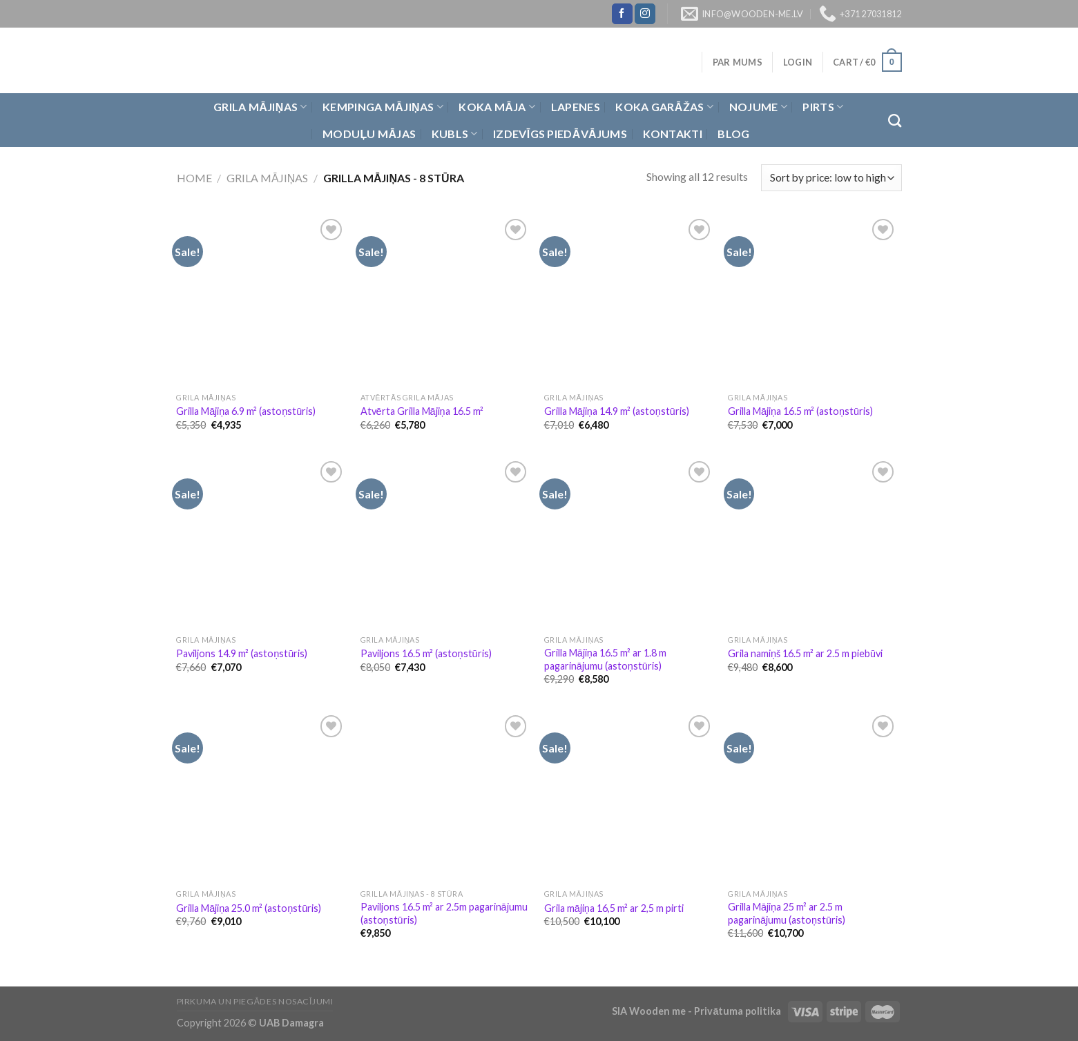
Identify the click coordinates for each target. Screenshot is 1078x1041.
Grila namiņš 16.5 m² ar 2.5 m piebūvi (805, 653)
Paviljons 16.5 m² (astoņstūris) (426, 653)
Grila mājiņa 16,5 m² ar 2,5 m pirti (614, 908)
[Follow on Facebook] (622, 13)
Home (194, 177)
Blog (733, 133)
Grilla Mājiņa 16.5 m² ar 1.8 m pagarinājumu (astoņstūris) (605, 659)
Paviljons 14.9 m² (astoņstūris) (241, 653)
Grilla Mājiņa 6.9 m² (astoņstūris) (246, 411)
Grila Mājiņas (260, 107)
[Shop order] (831, 177)
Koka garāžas (664, 107)
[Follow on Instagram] (645, 13)
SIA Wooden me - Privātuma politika (697, 1011)
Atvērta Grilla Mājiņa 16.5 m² (421, 411)
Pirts (822, 107)
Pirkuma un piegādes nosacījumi (255, 1001)
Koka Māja (497, 107)
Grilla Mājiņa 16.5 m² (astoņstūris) (800, 411)
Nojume (758, 107)
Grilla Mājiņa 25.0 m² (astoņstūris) (248, 908)
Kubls (455, 134)
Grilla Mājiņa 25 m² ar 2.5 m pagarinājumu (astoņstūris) (786, 913)
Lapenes (575, 106)
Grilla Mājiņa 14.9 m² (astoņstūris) (616, 411)
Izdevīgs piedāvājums (560, 133)
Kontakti (673, 133)
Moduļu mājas (369, 133)
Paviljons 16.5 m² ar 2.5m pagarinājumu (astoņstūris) (444, 913)
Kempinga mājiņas (383, 107)
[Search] (894, 120)
